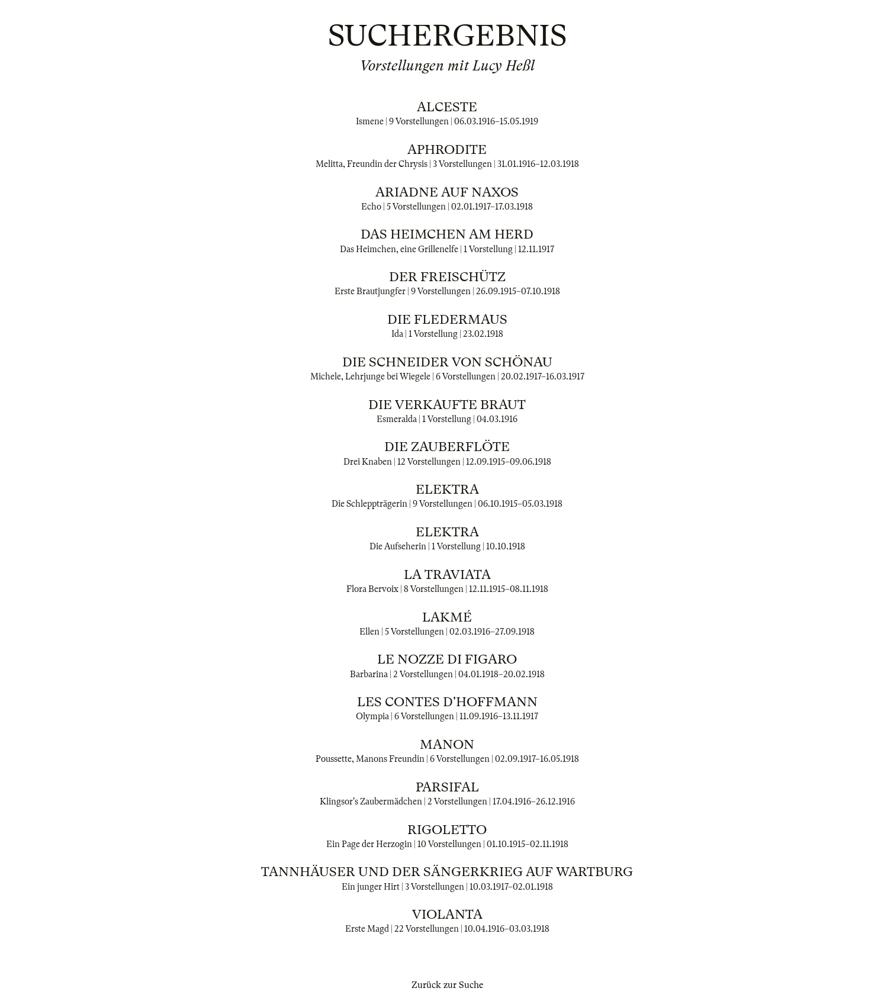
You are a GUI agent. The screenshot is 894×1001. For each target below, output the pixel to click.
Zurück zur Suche (447, 985)
